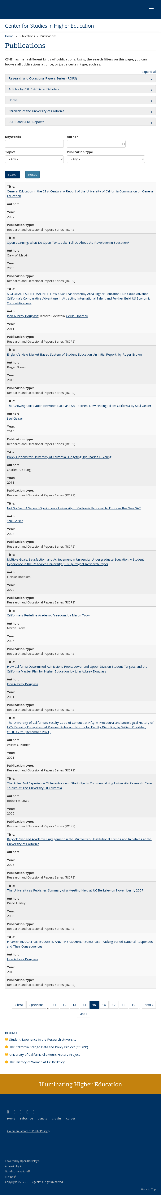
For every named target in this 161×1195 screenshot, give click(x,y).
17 (115, 1005)
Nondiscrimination (17, 1171)
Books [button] (13, 100)
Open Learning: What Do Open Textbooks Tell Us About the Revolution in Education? (68, 242)
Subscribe (26, 1118)
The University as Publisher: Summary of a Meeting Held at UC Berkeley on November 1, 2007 (75, 890)
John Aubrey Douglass (22, 316)
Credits (56, 1118)
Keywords (13, 136)
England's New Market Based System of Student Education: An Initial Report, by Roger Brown (74, 354)
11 (56, 1005)
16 (105, 1005)
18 (125, 1005)
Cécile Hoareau (77, 316)
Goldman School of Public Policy (28, 1131)
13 (76, 1005)
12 (66, 1005)
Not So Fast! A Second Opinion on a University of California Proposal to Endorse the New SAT (74, 508)
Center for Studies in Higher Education (49, 25)
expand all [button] (149, 71)
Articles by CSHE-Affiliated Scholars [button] (34, 89)
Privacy (10, 1176)
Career (70, 1118)
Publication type (80, 152)
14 (85, 1005)
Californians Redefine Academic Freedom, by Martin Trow (48, 615)
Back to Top (148, 1189)
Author (72, 136)
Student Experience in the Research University (42, 1039)
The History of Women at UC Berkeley (37, 1062)
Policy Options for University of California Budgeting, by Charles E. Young (59, 457)
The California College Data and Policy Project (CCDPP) (48, 1047)
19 (135, 1005)
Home (9, 36)
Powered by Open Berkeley (22, 1161)
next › (150, 1005)
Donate (42, 1118)
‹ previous (37, 1005)
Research (12, 1033)
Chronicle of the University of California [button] (36, 111)
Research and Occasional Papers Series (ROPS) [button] (43, 78)
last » (85, 1014)
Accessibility (13, 1166)
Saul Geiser (15, 418)
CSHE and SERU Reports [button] (26, 122)
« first (20, 1005)
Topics (10, 152)
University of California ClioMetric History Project (44, 1054)
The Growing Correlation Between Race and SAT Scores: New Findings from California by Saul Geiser (79, 405)
